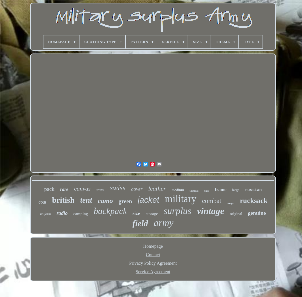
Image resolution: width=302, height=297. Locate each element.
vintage (210, 211)
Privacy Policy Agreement (153, 263)
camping (80, 213)
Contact (153, 254)
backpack (110, 211)
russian (253, 190)
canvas (82, 188)
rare (64, 189)
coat (43, 202)
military (180, 198)
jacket (148, 199)
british (63, 200)
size (136, 213)
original (236, 214)
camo (105, 200)
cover (136, 189)
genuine (257, 213)
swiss (117, 188)
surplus (177, 211)
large (236, 190)
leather (157, 188)
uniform (45, 214)
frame (221, 189)
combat (211, 200)
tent (86, 200)
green (125, 201)
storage (152, 213)
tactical (194, 190)
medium (177, 190)
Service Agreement (153, 271)
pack (49, 189)
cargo (230, 203)
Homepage (153, 246)
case (206, 190)
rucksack (253, 200)
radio (62, 213)
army (164, 222)
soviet (100, 190)
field (140, 223)
